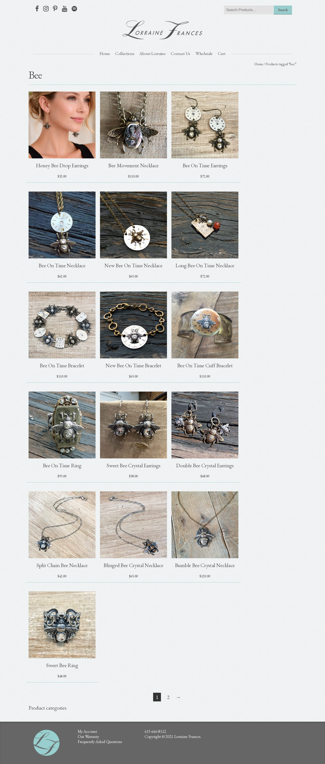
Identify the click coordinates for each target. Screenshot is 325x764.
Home (105, 53)
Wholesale (204, 53)
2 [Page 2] (168, 697)
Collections (124, 53)
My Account (87, 731)
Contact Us (180, 53)
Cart (222, 53)
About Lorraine (153, 53)
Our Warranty (88, 736)
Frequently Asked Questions (100, 741)
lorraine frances (162, 30)
